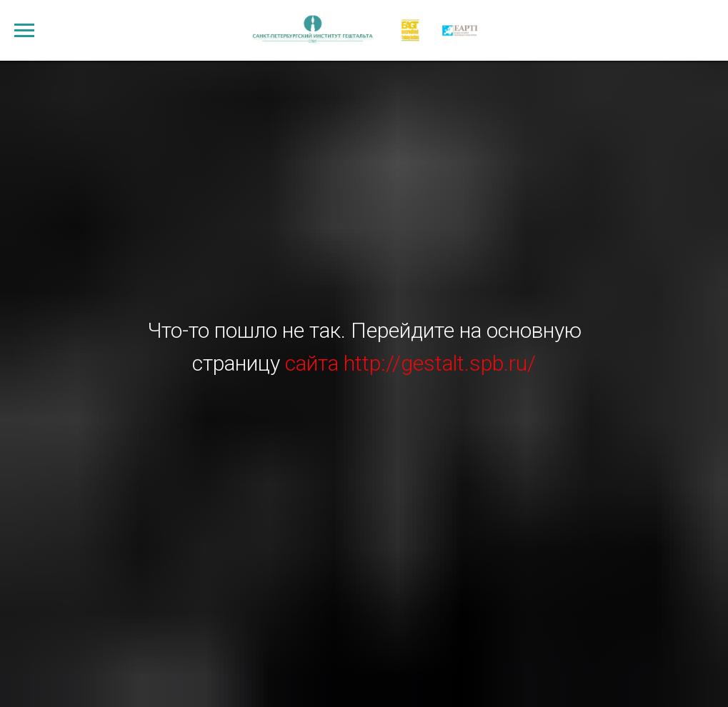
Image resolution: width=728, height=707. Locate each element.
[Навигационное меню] (24, 31)
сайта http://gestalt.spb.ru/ (410, 363)
